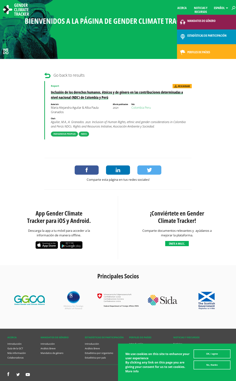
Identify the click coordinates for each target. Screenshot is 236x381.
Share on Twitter (149, 170)
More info (132, 371)
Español (219, 8)
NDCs (84, 133)
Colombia (137, 108)
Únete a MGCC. (177, 243)
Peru (148, 108)
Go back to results (69, 75)
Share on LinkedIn (118, 170)
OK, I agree (212, 354)
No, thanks (212, 365)
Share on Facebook (87, 170)
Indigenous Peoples (64, 133)
